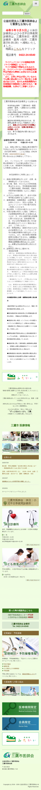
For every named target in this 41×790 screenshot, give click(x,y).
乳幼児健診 (7, 664)
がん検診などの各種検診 (11, 668)
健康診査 (6, 666)
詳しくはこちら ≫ (33, 545)
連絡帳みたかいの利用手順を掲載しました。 (16, 481)
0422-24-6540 (22, 626)
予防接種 (6, 670)
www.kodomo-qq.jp (16, 154)
